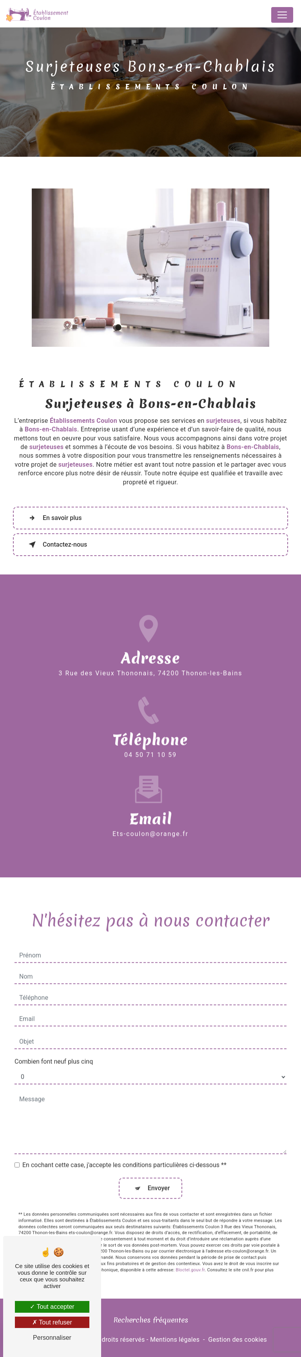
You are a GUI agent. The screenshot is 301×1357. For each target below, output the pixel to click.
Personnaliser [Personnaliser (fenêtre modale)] (52, 1337)
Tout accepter (52, 1306)
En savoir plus (53, 518)
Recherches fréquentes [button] (150, 1320)
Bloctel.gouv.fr (190, 1258)
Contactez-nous (56, 544)
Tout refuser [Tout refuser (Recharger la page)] (52, 1322)
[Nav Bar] (282, 15)
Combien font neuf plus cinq (54, 1050)
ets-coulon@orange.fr (150, 823)
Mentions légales (174, 1339)
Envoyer (159, 1177)
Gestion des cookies (237, 1339)
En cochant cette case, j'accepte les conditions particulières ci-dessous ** (124, 1154)
